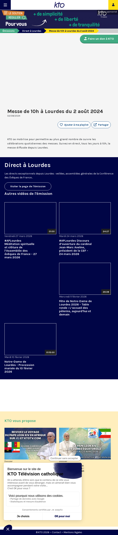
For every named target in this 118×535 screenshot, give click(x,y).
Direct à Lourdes (31, 31)
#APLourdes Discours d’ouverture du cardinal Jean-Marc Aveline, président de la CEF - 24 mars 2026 (75, 247)
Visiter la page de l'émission (28, 186)
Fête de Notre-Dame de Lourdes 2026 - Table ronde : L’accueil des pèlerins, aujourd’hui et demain (75, 307)
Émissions (8, 31)
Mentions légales (73, 532)
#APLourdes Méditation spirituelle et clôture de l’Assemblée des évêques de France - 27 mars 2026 (20, 249)
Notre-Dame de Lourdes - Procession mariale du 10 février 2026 (19, 366)
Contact (56, 532)
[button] (101, 124)
